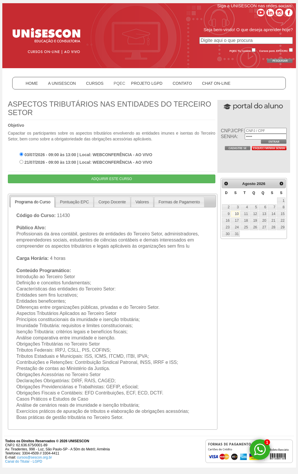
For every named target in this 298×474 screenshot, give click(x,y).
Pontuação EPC (74, 202)
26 (255, 227)
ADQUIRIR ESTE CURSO (111, 179)
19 (255, 221)
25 (246, 227)
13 (264, 214)
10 (237, 214)
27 (264, 227)
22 (282, 221)
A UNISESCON (62, 83)
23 (228, 227)
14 (273, 214)
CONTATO (182, 83)
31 (237, 234)
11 (246, 214)
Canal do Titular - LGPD (23, 461)
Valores (142, 202)
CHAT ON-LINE (216, 83)
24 (237, 227)
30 (228, 234)
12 (255, 214)
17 (237, 221)
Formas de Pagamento (179, 202)
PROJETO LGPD (146, 83)
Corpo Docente (112, 202)
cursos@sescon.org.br (34, 457)
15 (282, 214)
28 (273, 227)
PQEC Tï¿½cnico (240, 51)
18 (246, 221)
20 (264, 221)
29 (282, 227)
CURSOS (95, 83)
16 (228, 221)
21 (273, 221)
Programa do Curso (32, 202)
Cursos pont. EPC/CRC (273, 51)
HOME (32, 83)
